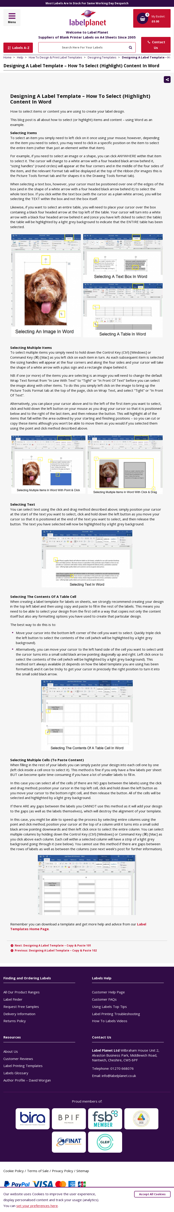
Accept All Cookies (152, 1194)
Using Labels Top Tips (109, 1006)
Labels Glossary (15, 1073)
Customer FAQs (104, 999)
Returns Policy (14, 1021)
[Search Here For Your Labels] (87, 47)
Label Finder (12, 999)
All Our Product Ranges (21, 992)
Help (20, 57)
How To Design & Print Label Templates (55, 57)
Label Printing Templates (23, 1065)
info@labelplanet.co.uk (119, 1075)
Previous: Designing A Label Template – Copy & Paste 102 (53, 950)
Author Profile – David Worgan (27, 1080)
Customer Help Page (108, 992)
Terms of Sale (38, 1171)
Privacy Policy (62, 1171)
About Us (10, 1051)
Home (7, 57)
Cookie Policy (13, 1171)
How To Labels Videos (109, 1021)
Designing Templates (102, 57)
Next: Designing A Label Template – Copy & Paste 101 (50, 945)
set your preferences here (37, 1205)
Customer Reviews (18, 1058)
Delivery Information (19, 1014)
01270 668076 (122, 1068)
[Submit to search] (130, 47)
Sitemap (82, 1171)
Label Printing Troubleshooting (116, 1014)
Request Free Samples (21, 1006)
